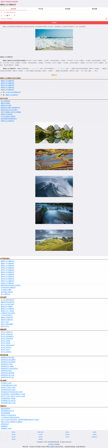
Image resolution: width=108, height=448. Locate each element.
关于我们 (50, 444)
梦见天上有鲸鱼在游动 (7, 345)
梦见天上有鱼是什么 (7, 332)
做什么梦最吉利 (5, 101)
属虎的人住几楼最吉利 (7, 83)
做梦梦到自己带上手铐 (7, 375)
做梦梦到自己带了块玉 (7, 377)
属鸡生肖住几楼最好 (7, 306)
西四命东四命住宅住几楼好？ (9, 110)
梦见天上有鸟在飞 (6, 347)
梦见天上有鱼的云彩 (7, 334)
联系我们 (57, 444)
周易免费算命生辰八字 (7, 411)
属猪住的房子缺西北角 (7, 302)
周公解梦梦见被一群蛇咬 (8, 398)
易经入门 (67, 432)
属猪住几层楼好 (5, 103)
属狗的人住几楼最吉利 (7, 81)
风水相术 (94, 434)
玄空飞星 (13, 434)
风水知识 (8, 1)
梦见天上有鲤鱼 (5, 341)
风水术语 (13, 436)
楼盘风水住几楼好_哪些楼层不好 (10, 107)
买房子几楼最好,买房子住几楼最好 (11, 112)
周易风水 (13, 432)
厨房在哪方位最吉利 (7, 292)
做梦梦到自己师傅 (6, 371)
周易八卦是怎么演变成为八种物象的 (11, 422)
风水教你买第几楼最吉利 (8, 287)
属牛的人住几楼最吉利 (7, 85)
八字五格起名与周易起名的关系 (10, 417)
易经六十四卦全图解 (7, 324)
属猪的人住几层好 (6, 105)
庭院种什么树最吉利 (7, 114)
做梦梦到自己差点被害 (7, 357)
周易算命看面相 (5, 408)
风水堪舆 (67, 434)
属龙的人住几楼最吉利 (7, 89)
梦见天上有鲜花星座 (7, 338)
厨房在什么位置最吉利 (7, 121)
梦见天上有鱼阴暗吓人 (7, 336)
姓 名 (3, 12)
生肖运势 (15, 1)
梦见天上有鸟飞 (5, 349)
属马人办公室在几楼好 (7, 304)
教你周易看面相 (5, 413)
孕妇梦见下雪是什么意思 (8, 387)
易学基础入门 (94, 436)
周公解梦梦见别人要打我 (8, 400)
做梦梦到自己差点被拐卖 (8, 362)
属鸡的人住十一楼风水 (7, 311)
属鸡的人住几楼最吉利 (7, 283)
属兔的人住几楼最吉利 (7, 87)
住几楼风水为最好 (6, 290)
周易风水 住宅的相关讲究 (8, 415)
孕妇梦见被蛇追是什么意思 (9, 385)
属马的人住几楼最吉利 (7, 279)
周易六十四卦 (40, 432)
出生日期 (3, 18)
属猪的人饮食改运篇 (7, 317)
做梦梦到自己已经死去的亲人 (9, 368)
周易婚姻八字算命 (6, 428)
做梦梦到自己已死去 (7, 364)
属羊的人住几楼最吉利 (7, 281)
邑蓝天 (3, 1)
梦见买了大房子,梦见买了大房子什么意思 (13, 396)
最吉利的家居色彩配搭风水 (9, 118)
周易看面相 (4, 426)
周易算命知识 (5, 424)
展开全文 (54, 75)
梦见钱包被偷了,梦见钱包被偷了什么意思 (13, 394)
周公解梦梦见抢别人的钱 (8, 403)
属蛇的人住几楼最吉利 (7, 276)
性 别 (3, 15)
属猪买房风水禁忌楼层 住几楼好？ (11, 285)
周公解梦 (13, 439)
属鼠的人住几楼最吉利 (7, 263)
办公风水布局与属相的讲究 (13, 92)
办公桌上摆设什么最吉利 (8, 116)
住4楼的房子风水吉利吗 (8, 313)
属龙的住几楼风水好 (7, 319)
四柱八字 (67, 436)
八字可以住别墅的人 (7, 315)
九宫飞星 (40, 434)
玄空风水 (94, 432)
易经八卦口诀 (5, 326)
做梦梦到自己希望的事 (7, 373)
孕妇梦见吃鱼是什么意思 (8, 389)
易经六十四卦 (5, 322)
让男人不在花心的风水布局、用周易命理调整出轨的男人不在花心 (20, 419)
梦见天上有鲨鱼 (5, 343)
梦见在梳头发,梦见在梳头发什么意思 (12, 392)
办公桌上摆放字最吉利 (7, 300)
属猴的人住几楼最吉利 (12, 95)
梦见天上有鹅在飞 (6, 352)
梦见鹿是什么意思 (6, 383)
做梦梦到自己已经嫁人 (7, 366)
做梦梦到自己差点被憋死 (8, 360)
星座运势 (40, 439)
